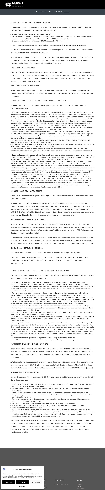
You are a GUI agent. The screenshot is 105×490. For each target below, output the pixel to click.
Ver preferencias (35, 482)
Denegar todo (22, 482)
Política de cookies (21, 486)
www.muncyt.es (69, 45)
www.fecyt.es (81, 45)
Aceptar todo (8, 482)
